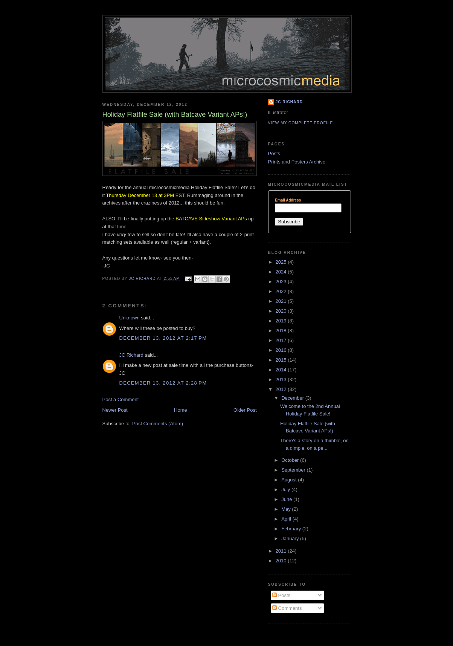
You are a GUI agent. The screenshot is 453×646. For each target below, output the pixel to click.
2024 (282, 272)
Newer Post (115, 410)
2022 (282, 291)
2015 (282, 360)
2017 (282, 340)
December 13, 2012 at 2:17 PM (163, 338)
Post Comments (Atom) (157, 423)
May (286, 509)
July (286, 489)
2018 (282, 330)
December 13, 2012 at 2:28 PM (163, 383)
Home (180, 410)
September (294, 470)
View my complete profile (300, 123)
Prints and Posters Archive (296, 162)
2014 (282, 370)
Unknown (129, 318)
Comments (287, 608)
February (291, 528)
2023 (282, 281)
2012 (282, 389)
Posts (274, 153)
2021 (282, 301)
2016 (282, 350)
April (287, 519)
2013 (282, 379)
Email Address (288, 200)
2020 (282, 311)
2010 (282, 561)
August (289, 480)
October (290, 460)
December (293, 398)
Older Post (244, 410)
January (290, 538)
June (287, 499)
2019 (282, 321)
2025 (282, 262)
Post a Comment (120, 399)
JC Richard (131, 355)
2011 (282, 551)
